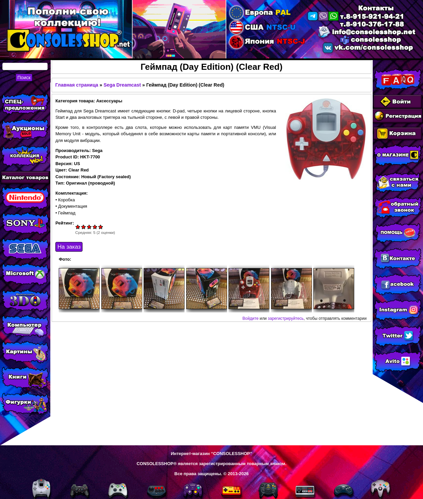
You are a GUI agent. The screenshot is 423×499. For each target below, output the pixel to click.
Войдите (251, 318)
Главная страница (76, 85)
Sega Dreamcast (122, 85)
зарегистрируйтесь (286, 318)
